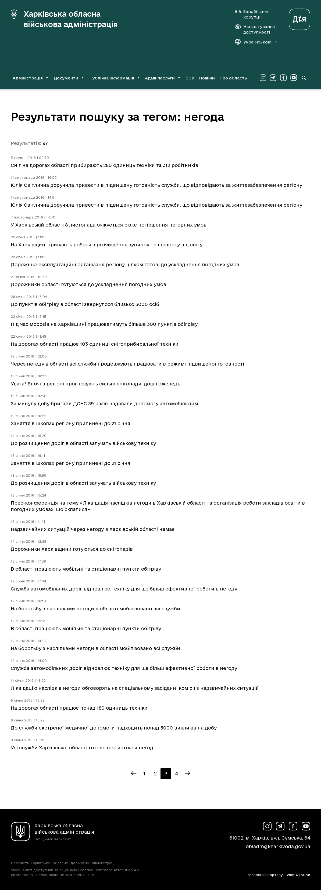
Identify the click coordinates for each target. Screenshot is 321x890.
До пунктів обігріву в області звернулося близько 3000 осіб (85, 304)
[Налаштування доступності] (255, 29)
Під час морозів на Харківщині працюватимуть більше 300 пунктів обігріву (104, 324)
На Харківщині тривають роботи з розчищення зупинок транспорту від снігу (106, 244)
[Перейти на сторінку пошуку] (304, 78)
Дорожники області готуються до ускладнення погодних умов (88, 284)
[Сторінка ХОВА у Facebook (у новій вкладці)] (283, 78)
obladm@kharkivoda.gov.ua (278, 846)
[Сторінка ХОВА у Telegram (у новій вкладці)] (273, 78)
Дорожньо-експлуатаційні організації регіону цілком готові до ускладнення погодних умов (125, 264)
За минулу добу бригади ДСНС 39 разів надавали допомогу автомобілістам (104, 403)
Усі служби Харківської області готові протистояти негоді (83, 747)
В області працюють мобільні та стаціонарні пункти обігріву (86, 568)
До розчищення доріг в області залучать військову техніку (83, 443)
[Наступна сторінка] (187, 773)
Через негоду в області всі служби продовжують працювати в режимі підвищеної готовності (127, 363)
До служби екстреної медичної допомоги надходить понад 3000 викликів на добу (114, 727)
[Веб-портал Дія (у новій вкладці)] (299, 17)
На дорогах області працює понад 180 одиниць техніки (79, 707)
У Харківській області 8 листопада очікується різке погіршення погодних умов (108, 224)
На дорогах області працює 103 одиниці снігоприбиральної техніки (95, 343)
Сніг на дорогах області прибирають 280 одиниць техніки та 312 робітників (104, 165)
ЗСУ (190, 78)
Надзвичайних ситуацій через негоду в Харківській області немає (93, 529)
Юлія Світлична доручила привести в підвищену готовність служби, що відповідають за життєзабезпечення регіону (156, 185)
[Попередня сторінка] (133, 773)
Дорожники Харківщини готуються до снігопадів (72, 549)
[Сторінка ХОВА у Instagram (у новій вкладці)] (263, 78)
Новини (207, 78)
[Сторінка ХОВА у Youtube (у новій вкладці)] (293, 78)
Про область (233, 78)
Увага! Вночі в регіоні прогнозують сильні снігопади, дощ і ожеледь (95, 383)
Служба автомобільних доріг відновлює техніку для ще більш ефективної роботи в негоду (124, 588)
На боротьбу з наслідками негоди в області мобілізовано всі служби (95, 608)
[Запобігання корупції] (255, 14)
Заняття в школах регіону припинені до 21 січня (70, 423)
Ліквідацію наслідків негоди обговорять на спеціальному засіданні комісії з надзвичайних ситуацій (135, 688)
